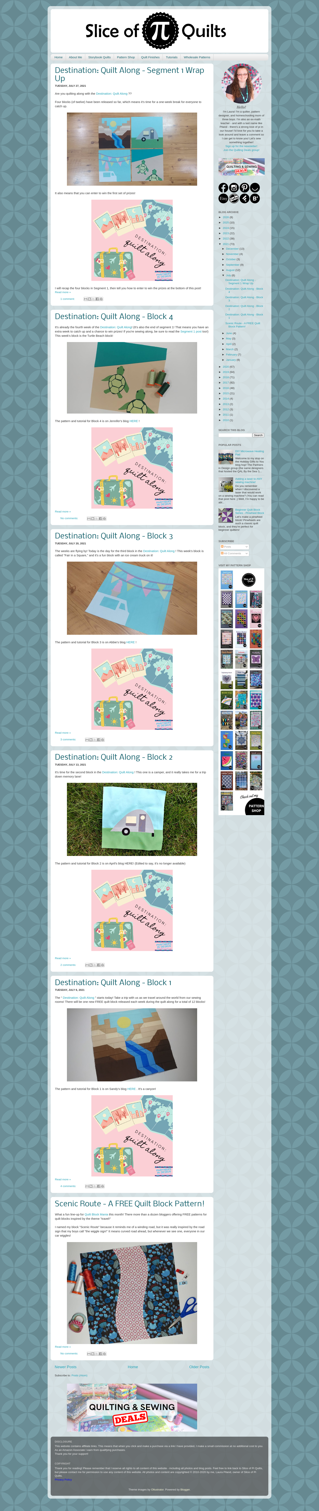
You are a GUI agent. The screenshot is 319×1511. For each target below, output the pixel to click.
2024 (226, 228)
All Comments (231, 553)
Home (59, 57)
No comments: (69, 518)
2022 (226, 238)
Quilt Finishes (150, 57)
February (232, 354)
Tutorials (171, 57)
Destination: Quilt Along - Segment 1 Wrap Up (240, 281)
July (229, 275)
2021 (226, 244)
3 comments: (68, 739)
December (232, 248)
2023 (226, 233)
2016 (226, 388)
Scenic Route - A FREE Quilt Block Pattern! (130, 1204)
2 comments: (68, 964)
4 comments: (68, 1186)
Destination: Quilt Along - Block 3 (114, 536)
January (231, 359)
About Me (75, 57)
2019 (226, 372)
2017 (226, 382)
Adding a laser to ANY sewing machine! (248, 480)
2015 (226, 393)
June (229, 333)
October (231, 259)
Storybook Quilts (99, 57)
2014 (226, 398)
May (229, 338)
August (230, 270)
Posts (226, 546)
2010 (226, 420)
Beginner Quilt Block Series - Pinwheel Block (249, 511)
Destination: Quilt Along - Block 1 (113, 983)
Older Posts (199, 1367)
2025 (226, 222)
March (230, 349)
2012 (226, 409)
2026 (226, 217)
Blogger (185, 1489)
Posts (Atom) (79, 1375)
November (232, 254)
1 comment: (67, 298)
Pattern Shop (126, 57)
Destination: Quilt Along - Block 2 (114, 758)
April (229, 344)
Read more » (63, 292)
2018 (226, 377)
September (233, 264)
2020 (226, 366)
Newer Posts (65, 1367)
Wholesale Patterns (197, 57)
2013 (226, 404)
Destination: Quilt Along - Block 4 (114, 317)
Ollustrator (157, 1489)
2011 (226, 414)
